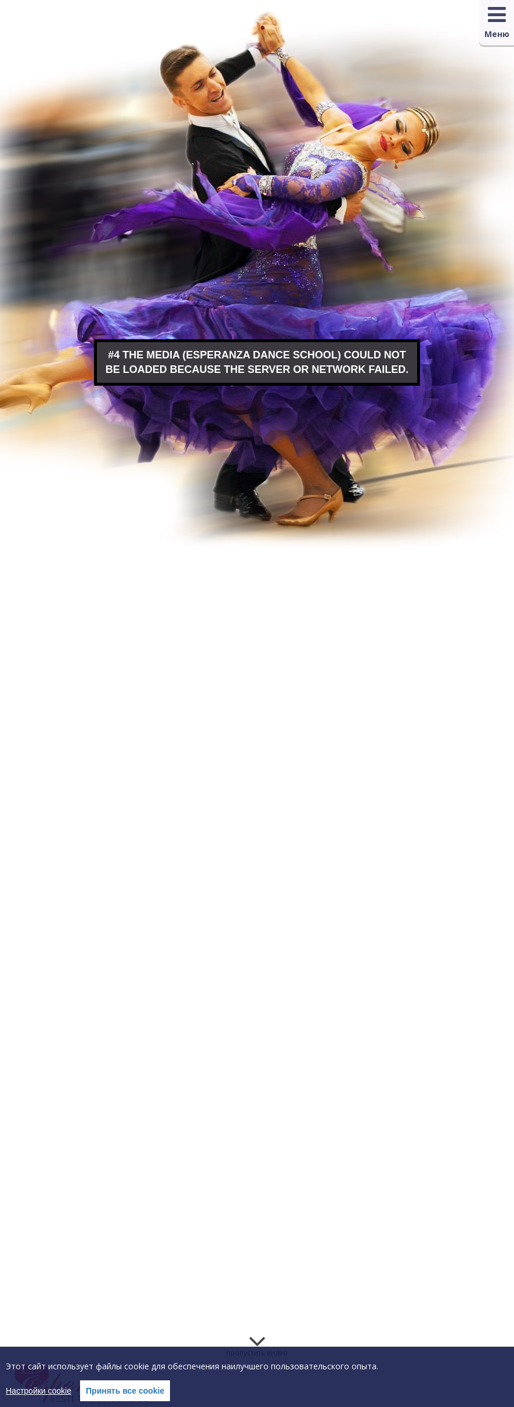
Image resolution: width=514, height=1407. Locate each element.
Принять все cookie (125, 1390)
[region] (257, 1377)
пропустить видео (257, 1353)
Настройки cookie (38, 1390)
